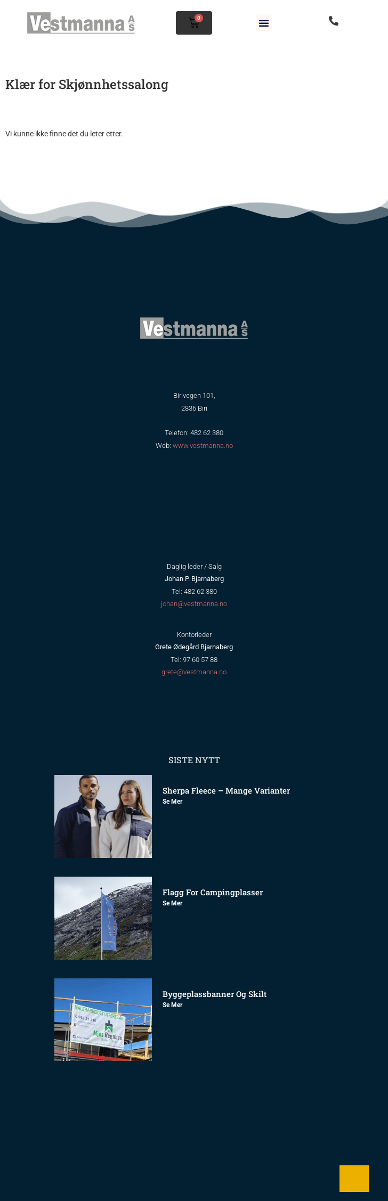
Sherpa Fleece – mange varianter (226, 790)
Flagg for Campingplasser (213, 892)
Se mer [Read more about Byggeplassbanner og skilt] (172, 1005)
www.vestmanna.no (203, 446)
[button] (264, 23)
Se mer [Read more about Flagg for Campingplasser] (172, 903)
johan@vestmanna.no (194, 604)
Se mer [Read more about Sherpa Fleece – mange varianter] (172, 801)
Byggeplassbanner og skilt (214, 993)
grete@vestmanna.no (194, 672)
